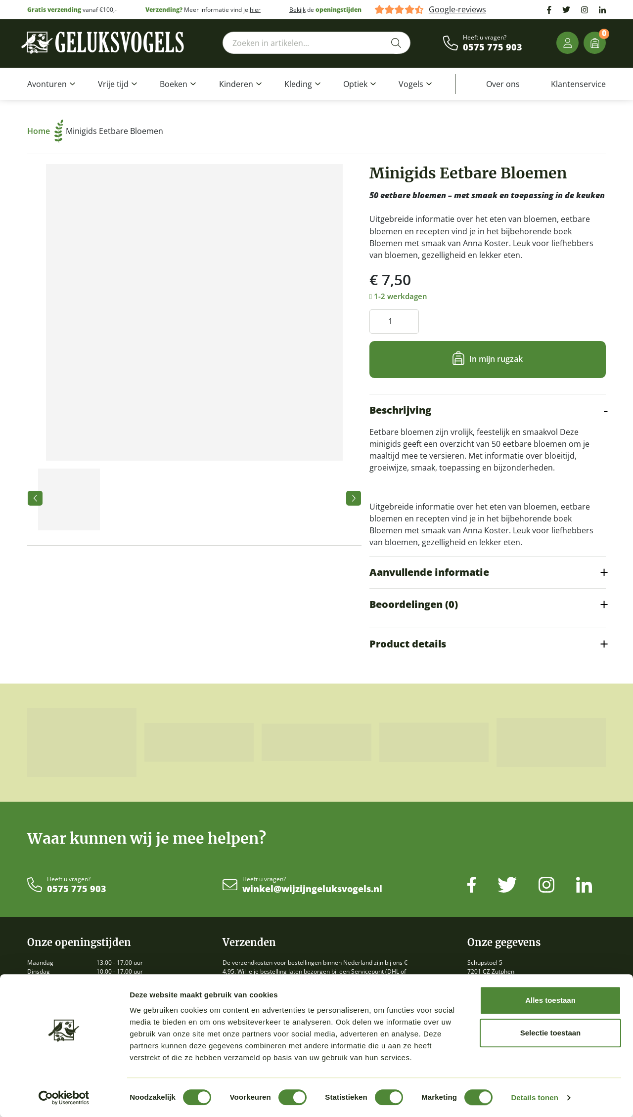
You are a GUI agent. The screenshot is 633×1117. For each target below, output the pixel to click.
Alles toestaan (550, 1000)
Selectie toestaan (550, 1033)
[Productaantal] (394, 321)
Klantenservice (578, 84)
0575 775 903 (492, 47)
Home (45, 131)
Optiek (355, 84)
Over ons (503, 84)
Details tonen (534, 1097)
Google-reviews (457, 9)
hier (255, 9)
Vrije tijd (113, 84)
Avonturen (47, 84)
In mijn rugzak (496, 358)
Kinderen (236, 84)
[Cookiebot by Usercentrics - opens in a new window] (64, 1097)
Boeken (173, 84)
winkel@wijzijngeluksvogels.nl (312, 889)
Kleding (298, 84)
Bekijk (297, 9)
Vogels (411, 84)
